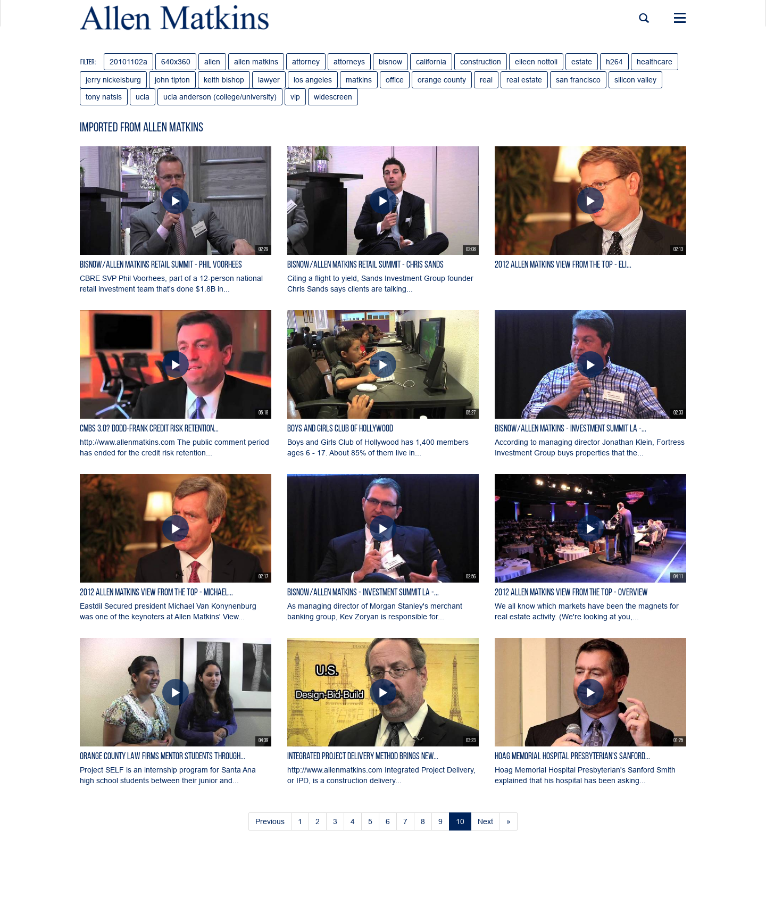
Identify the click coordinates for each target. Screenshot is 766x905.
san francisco (578, 80)
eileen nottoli (536, 61)
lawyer (269, 80)
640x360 (175, 61)
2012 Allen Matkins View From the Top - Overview (571, 593)
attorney (306, 61)
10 (460, 821)
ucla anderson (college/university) (220, 97)
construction (480, 61)
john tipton (172, 80)
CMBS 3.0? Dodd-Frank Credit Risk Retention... (149, 429)
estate (581, 61)
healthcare (654, 61)
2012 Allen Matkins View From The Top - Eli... (563, 265)
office (395, 80)
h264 (614, 61)
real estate (524, 80)
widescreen (333, 97)
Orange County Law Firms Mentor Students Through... (162, 757)
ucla (142, 97)
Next (485, 821)
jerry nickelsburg (113, 80)
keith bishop (224, 80)
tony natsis (104, 97)
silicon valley (635, 80)
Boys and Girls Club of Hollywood (340, 429)
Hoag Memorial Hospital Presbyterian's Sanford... (572, 757)
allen (212, 61)
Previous (270, 821)
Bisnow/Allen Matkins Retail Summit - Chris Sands (365, 265)
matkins (359, 80)
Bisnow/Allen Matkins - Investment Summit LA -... (570, 429)
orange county (442, 80)
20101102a (128, 61)
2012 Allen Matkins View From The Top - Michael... (156, 593)
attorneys (349, 61)
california (431, 61)
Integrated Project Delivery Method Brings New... (362, 757)
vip (295, 97)
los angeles (313, 80)
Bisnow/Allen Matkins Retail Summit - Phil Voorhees (161, 265)
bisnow (390, 61)
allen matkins (256, 61)
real (486, 80)
